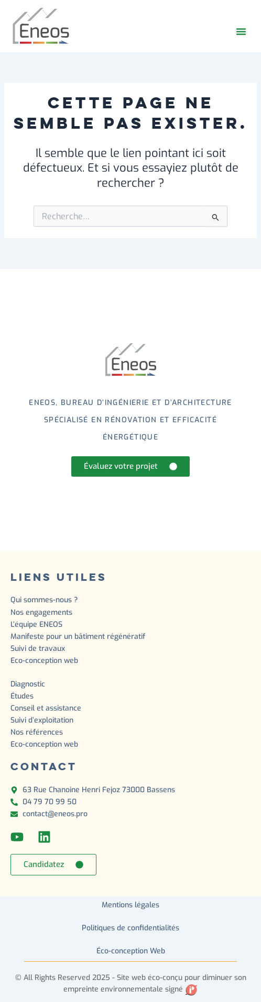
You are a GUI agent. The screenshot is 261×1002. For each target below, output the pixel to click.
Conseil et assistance (45, 708)
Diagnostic (28, 684)
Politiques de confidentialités (130, 928)
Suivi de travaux (38, 649)
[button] (241, 31)
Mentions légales (130, 905)
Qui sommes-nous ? (44, 600)
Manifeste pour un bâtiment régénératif (77, 636)
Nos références (36, 732)
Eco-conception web (44, 661)
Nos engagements (41, 612)
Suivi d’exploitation (42, 720)
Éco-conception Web (130, 951)
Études (23, 696)
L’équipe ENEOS (36, 624)
